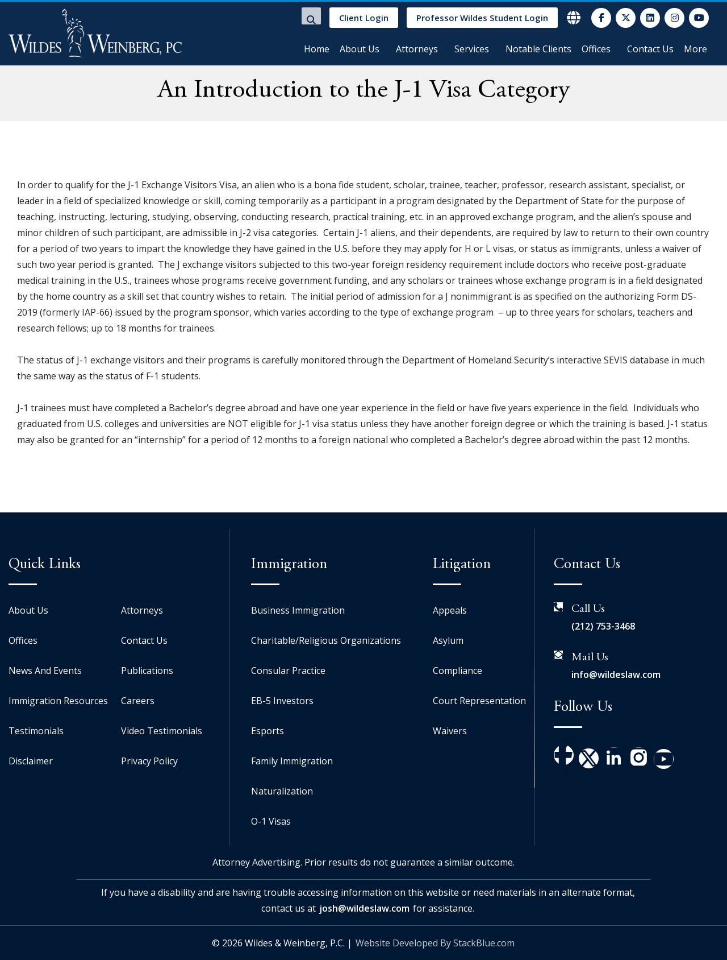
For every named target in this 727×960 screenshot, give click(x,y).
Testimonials (36, 731)
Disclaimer (31, 761)
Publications (147, 670)
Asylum (448, 640)
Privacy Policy (149, 761)
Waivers (450, 731)
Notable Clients (538, 49)
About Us (359, 49)
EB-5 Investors (282, 700)
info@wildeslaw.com (616, 674)
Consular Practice (288, 670)
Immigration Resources (58, 700)
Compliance (457, 670)
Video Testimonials (161, 731)
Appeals (450, 610)
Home (316, 49)
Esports (267, 731)
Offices (596, 49)
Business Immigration (298, 610)
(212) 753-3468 (603, 626)
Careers (137, 700)
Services (471, 49)
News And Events (45, 670)
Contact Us (650, 49)
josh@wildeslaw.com (364, 908)
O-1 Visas (271, 821)
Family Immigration (292, 761)
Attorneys (417, 49)
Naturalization (282, 791)
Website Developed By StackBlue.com (435, 943)
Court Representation (479, 700)
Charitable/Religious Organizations (326, 640)
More (695, 49)
